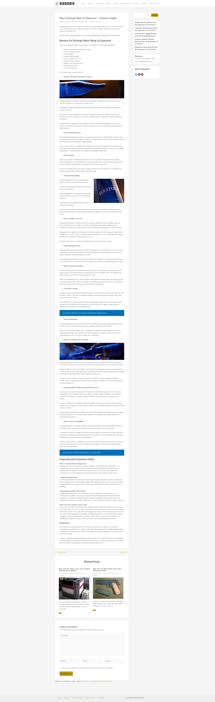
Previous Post (61, 551)
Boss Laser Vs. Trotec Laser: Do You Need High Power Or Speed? (74, 569)
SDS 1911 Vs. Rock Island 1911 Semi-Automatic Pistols (107, 569)
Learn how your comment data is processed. (95, 678)
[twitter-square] (136, 70)
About (137, 3)
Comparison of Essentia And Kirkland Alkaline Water (87, 313)
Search (155, 15)
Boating (90, 3)
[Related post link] (60, 612)
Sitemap (96, 694)
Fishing (108, 3)
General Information (78, 21)
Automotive (99, 3)
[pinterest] (142, 70)
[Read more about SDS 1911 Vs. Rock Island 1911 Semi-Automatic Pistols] (108, 587)
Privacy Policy (153, 3)
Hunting (115, 3)
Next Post (124, 551)
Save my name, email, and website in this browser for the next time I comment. (87, 665)
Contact (144, 3)
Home (83, 3)
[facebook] (139, 70)
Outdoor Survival (126, 3)
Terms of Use (88, 694)
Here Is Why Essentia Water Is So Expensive (84, 452)
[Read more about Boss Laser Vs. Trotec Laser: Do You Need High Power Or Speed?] (74, 588)
